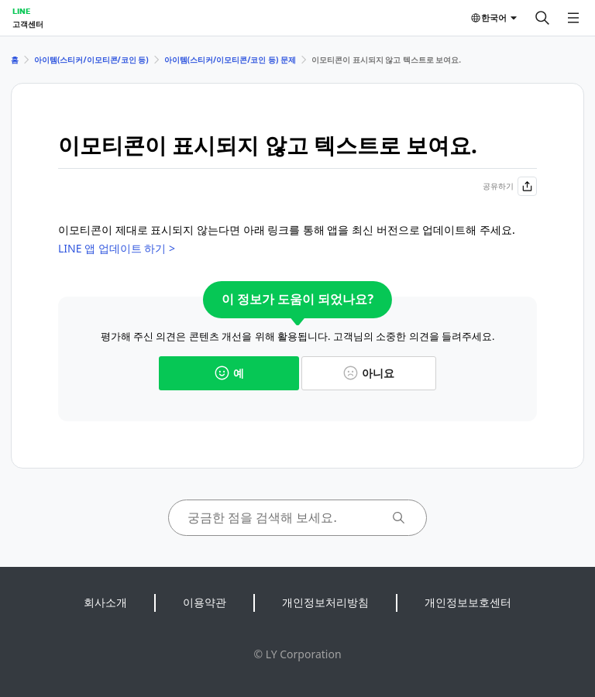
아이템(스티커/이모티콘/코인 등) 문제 (230, 59)
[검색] (542, 17)
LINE (21, 10)
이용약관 (204, 602)
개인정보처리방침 (325, 602)
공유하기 (510, 186)
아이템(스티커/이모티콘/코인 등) (91, 59)
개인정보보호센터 (468, 602)
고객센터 (27, 24)
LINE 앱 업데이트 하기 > (116, 248)
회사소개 (105, 602)
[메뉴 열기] (573, 17)
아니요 (368, 373)
